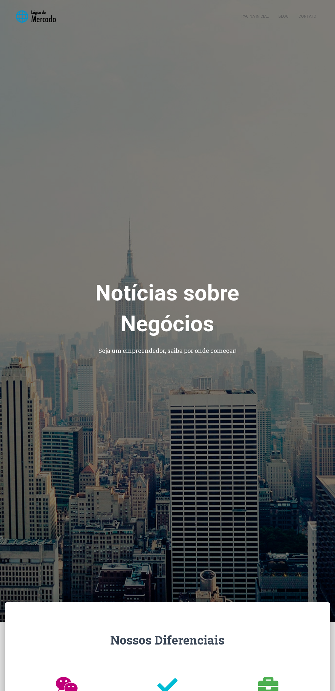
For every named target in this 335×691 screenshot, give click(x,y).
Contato (307, 16)
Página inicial (255, 16)
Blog (283, 16)
